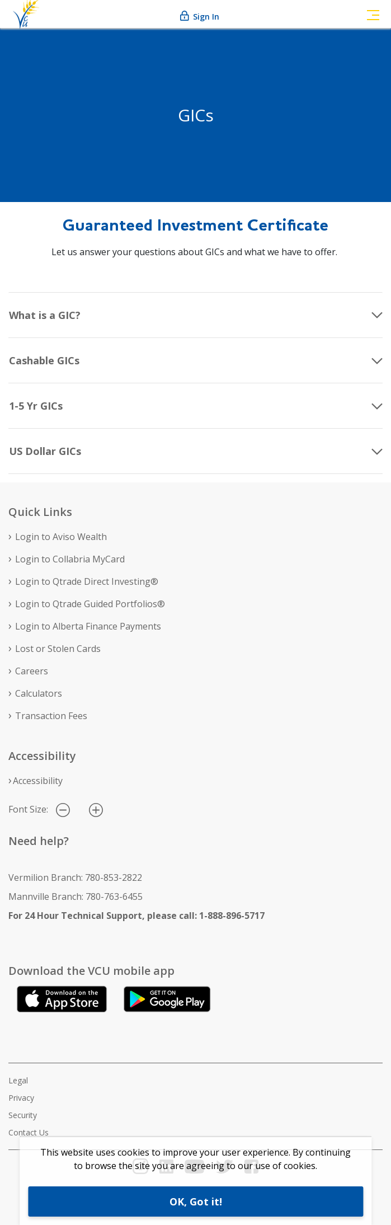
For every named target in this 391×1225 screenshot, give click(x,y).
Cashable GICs (44, 360)
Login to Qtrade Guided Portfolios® (90, 604)
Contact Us (28, 1132)
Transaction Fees (51, 716)
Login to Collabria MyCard (70, 559)
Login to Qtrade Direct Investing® (86, 581)
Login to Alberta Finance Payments (88, 626)
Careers (31, 671)
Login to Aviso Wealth (61, 537)
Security (22, 1115)
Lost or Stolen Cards (58, 648)
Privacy (21, 1097)
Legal (18, 1080)
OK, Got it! (195, 1201)
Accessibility (38, 781)
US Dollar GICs (45, 451)
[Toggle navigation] (373, 14)
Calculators (38, 693)
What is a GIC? (45, 315)
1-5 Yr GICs (36, 405)
